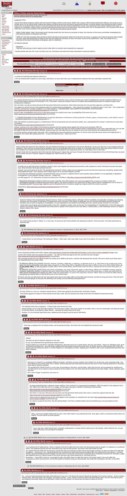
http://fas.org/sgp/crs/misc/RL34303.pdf (80, 177)
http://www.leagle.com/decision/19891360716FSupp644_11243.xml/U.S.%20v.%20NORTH (79, 252)
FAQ (3, 16)
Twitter (4, 54)
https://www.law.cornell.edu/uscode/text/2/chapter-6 (31, 110)
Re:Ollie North (34, 285)
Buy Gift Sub (5, 31)
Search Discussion (102, 61)
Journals (4, 18)
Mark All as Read (99, 64)
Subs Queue (5, 29)
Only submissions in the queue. (113, 10)
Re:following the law (30, 71)
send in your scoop (94, 10)
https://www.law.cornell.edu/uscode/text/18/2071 (34, 256)
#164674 (59, 217)
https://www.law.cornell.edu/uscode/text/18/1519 (43, 187)
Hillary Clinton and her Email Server (29, 13)
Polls (3, 24)
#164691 (63, 322)
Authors (4, 21)
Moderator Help (19, 486)
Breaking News (6, 42)
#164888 (67, 382)
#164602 (55, 143)
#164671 (59, 196)
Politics (4, 48)
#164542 (53, 73)
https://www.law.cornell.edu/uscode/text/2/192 (29, 125)
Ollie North (30, 247)
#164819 (63, 335)
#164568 (52, 96)
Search (4, 23)
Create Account (6, 32)
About (3, 15)
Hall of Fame (5, 26)
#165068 (59, 235)
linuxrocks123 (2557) (22, 73)
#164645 (56, 249)
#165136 (73, 425)
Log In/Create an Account (67, 61)
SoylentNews (6, 5)
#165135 (71, 410)
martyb (22, 15)
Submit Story (5, 27)
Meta (3, 46)
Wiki (3, 58)
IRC (3, 56)
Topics (3, 19)
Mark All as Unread (113, 64)
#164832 (67, 359)
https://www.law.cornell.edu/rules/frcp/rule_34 (29, 128)
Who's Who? (5, 59)
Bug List (4, 61)
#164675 (59, 288)
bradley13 (18, 20)
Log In (3, 34)
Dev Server (5, 62)
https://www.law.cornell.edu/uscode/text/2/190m (30, 114)
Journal (59, 73)
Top (80, 61)
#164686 (60, 303)
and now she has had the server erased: (63, 29)
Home (35, 494)
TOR (3, 64)
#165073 (63, 443)
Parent (17, 81)
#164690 (60, 473)
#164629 (56, 163)
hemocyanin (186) (21, 96)
